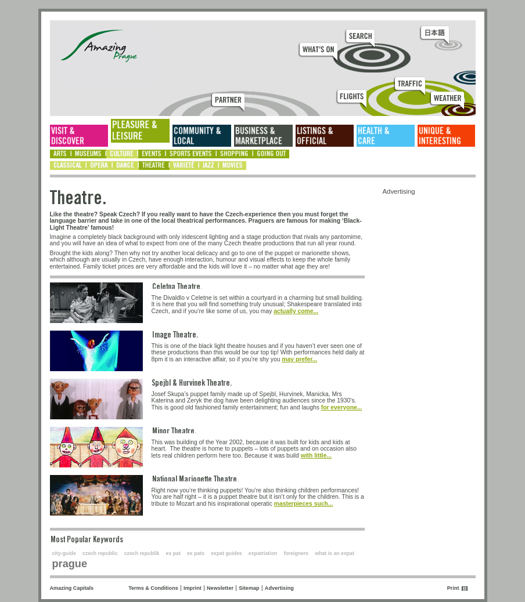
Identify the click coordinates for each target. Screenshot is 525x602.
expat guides (226, 553)
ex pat (173, 553)
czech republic (100, 553)
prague (70, 564)
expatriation (263, 553)
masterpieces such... (303, 504)
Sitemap (249, 588)
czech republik (142, 553)
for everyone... (341, 407)
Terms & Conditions (153, 588)
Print (453, 588)
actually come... (296, 311)
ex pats (195, 553)
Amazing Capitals (72, 588)
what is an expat (334, 553)
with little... (316, 455)
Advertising (279, 588)
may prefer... (299, 359)
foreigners (296, 553)
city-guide (64, 553)
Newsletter (220, 588)
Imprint (193, 588)
